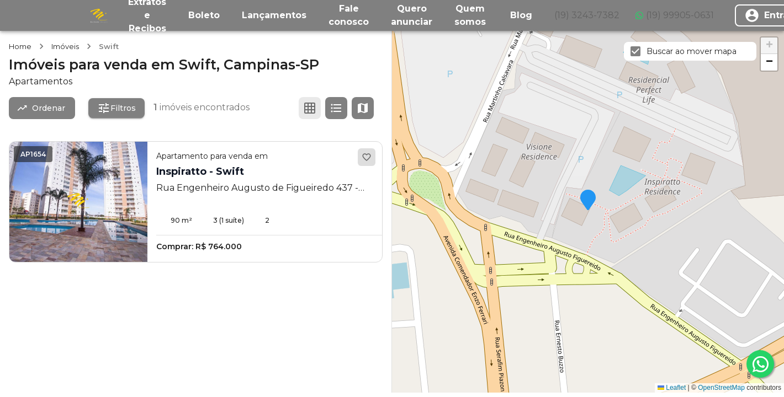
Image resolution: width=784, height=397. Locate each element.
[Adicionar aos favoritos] (366, 157)
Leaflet (672, 387)
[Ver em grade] (310, 108)
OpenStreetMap (721, 387)
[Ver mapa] (363, 108)
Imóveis (65, 46)
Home (20, 46)
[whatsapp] (760, 364)
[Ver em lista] (336, 108)
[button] (588, 201)
